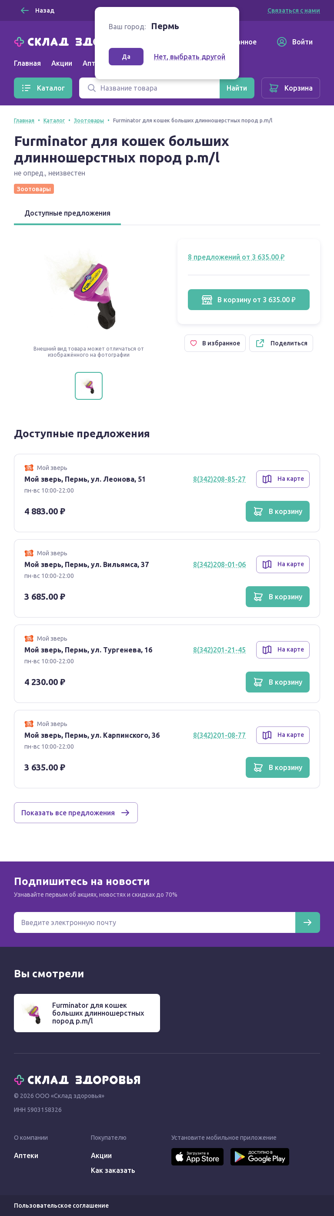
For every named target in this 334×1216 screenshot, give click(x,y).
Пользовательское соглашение (61, 1205)
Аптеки (26, 1155)
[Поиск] (149, 88)
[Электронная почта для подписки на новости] (154, 922)
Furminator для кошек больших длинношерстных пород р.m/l (98, 1013)
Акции (61, 63)
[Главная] (79, 41)
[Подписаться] (307, 922)
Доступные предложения (67, 213)
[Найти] (236, 88)
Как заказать (113, 1170)
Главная (27, 63)
